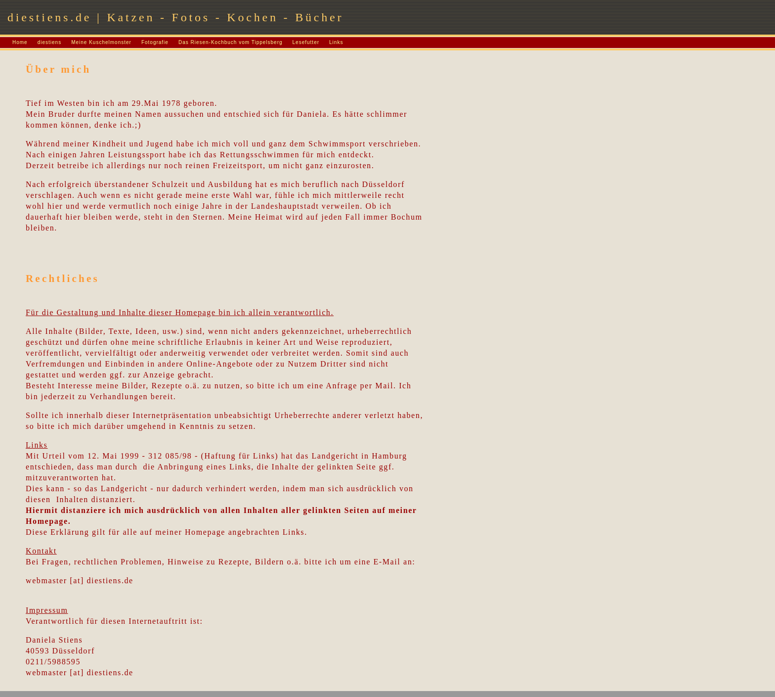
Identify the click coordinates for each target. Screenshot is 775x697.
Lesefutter (306, 42)
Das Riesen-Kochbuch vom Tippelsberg (230, 42)
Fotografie (155, 42)
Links (336, 42)
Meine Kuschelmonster (101, 42)
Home (20, 42)
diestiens (49, 42)
